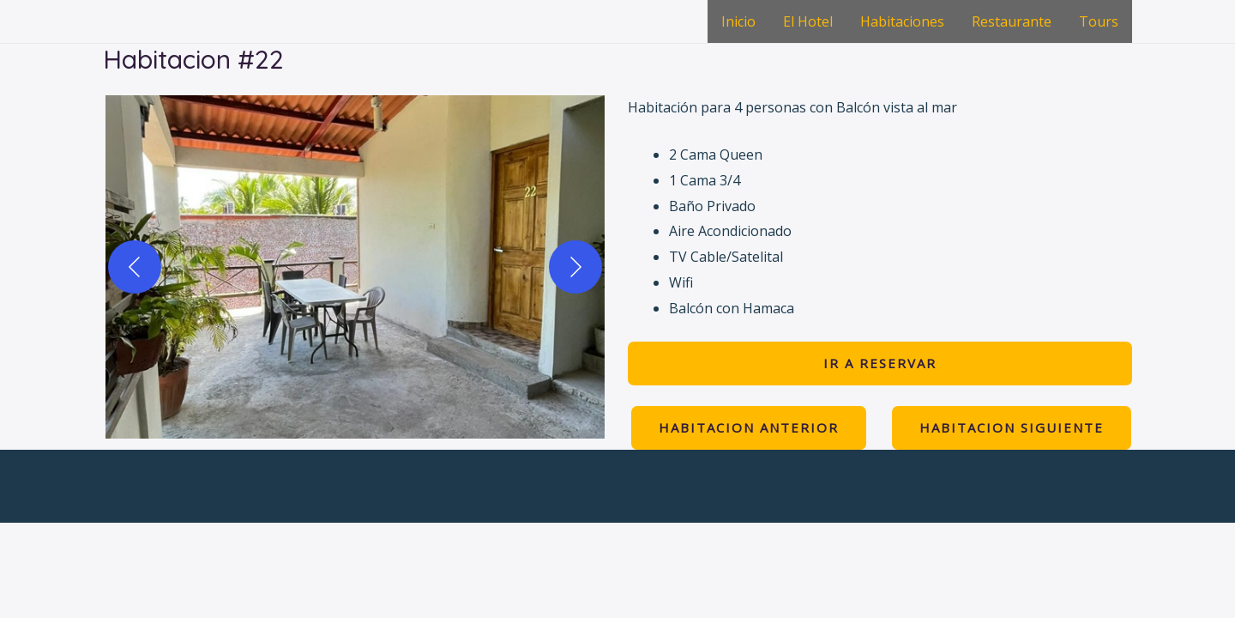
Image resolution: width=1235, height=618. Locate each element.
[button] (355, 267)
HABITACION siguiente (1011, 427)
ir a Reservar (880, 363)
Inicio (738, 21)
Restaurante (1011, 21)
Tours (1098, 21)
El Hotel (808, 21)
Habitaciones (902, 21)
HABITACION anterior (749, 427)
